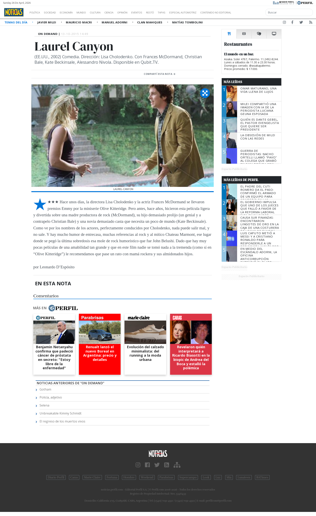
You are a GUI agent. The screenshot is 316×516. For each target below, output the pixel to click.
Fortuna (112, 477)
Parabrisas (166, 477)
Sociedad (54, 12)
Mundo (90, 12)
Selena (44, 405)
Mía (229, 477)
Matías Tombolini (187, 22)
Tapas (183, 12)
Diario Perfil (56, 477)
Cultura (106, 12)
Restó (170, 12)
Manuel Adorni (115, 22)
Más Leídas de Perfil (241, 180)
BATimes (262, 477)
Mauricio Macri (79, 22)
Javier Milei (47, 22)
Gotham (45, 389)
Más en (55, 308)
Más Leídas (233, 82)
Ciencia (122, 12)
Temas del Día (16, 22)
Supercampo (188, 477)
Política (36, 12)
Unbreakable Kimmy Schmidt (60, 413)
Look (206, 477)
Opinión (138, 12)
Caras (74, 477)
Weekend (147, 477)
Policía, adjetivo (51, 397)
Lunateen (243, 477)
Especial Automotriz (209, 12)
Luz (217, 477)
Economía (73, 12)
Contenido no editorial (248, 12)
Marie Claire (92, 477)
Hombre (129, 477)
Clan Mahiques (150, 22)
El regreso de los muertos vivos (62, 421)
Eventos (155, 12)
